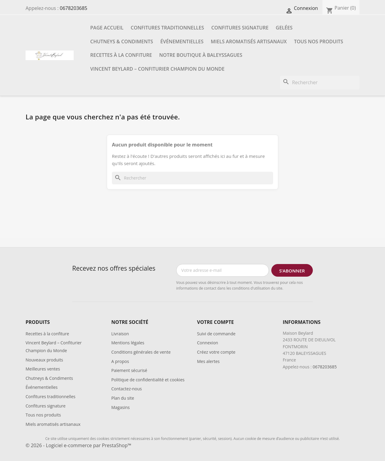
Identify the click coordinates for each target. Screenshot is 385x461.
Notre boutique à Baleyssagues (200, 55)
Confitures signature (239, 27)
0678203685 (73, 8)
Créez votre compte (216, 352)
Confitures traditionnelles (167, 27)
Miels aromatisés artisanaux (249, 41)
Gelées (284, 27)
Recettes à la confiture (121, 55)
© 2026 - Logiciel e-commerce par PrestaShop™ (78, 445)
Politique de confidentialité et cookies (147, 380)
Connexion (207, 343)
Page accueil (106, 27)
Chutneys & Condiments (121, 41)
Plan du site (122, 398)
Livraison (120, 334)
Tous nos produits (318, 41)
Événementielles (181, 41)
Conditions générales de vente (141, 352)
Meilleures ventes (43, 369)
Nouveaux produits (44, 360)
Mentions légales (127, 343)
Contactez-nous (126, 389)
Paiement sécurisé (129, 370)
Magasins (120, 407)
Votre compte (215, 322)
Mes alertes (208, 361)
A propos (120, 361)
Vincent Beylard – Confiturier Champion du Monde (157, 69)
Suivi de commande (216, 334)
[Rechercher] (319, 83)
